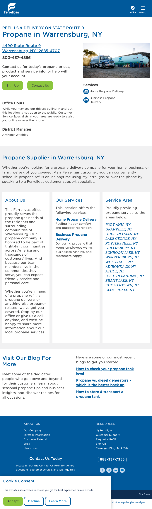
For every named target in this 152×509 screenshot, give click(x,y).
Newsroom (30, 448)
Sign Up (12, 85)
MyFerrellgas (104, 430)
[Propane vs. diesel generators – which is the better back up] (107, 382)
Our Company (33, 430)
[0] (112, 459)
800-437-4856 (16, 57)
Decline (34, 501)
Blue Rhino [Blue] (144, 494)
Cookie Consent (19, 481)
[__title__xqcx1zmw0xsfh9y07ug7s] (11, 8)
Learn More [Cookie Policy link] (58, 501)
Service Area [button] (118, 200)
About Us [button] (15, 200)
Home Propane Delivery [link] (76, 219)
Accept (13, 501)
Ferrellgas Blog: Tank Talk (112, 448)
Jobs (27, 443)
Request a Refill (106, 439)
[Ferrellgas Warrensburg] (39, 48)
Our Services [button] (69, 200)
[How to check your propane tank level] (107, 371)
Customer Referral (35, 439)
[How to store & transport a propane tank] (107, 394)
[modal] (55, 492)
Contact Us (40, 85)
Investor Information (37, 434)
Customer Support (108, 434)
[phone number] (132, 10)
